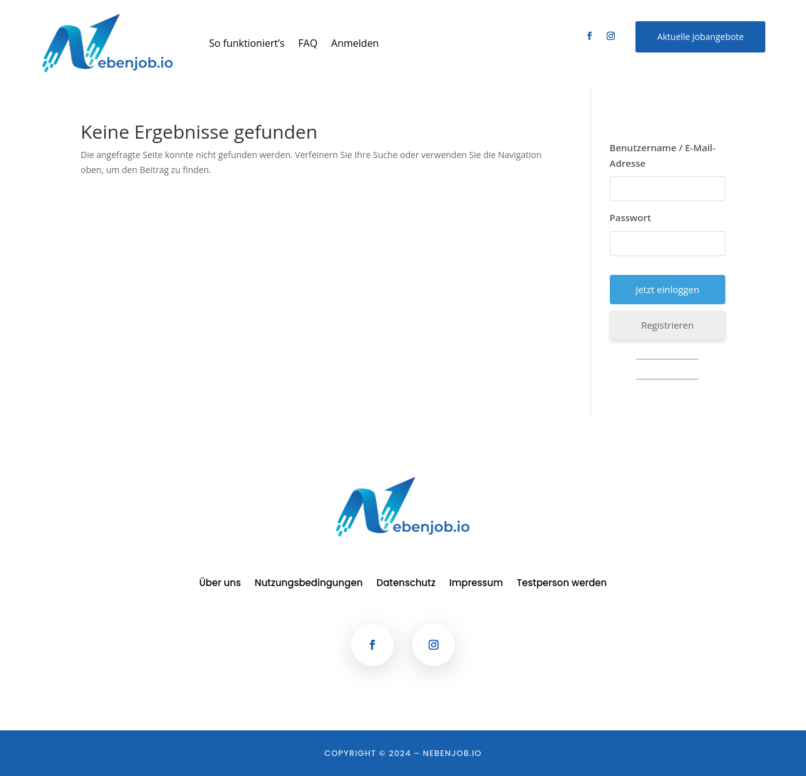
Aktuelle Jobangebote (700, 36)
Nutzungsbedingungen (309, 584)
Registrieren (667, 325)
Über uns (220, 584)
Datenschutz (406, 584)
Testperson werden (562, 584)
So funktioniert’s (247, 43)
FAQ (307, 43)
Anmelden (355, 43)
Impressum (476, 584)
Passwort (630, 217)
